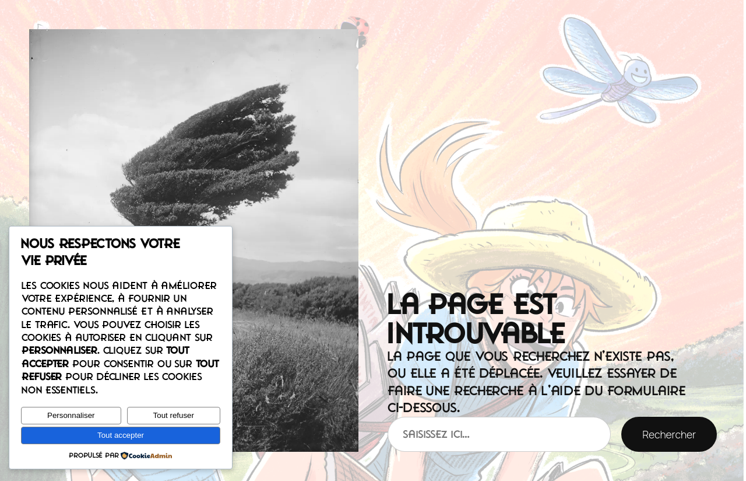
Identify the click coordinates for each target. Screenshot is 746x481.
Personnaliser (71, 415)
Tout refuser (173, 415)
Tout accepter (120, 435)
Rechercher (669, 434)
